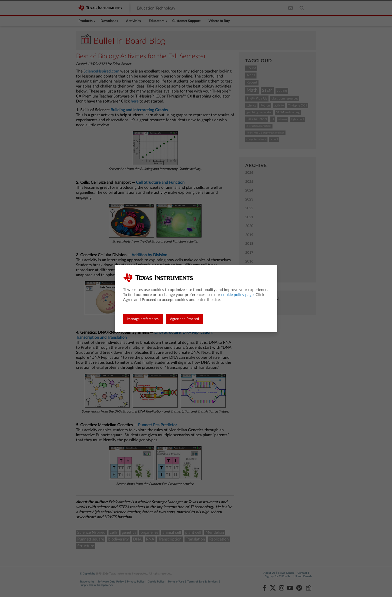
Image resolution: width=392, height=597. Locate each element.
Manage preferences (142, 319)
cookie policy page (237, 295)
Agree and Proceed (184, 319)
